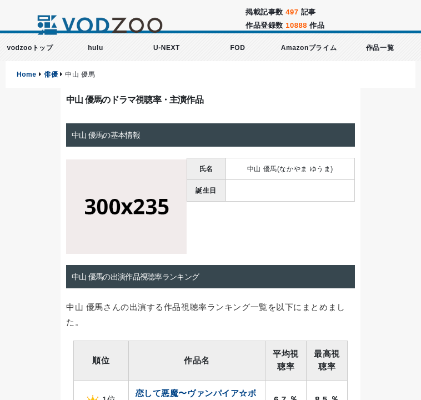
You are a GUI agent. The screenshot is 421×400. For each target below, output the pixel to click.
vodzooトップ (30, 48)
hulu (95, 48)
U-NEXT (166, 48)
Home (27, 74)
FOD (237, 48)
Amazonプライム (309, 48)
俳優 (51, 74)
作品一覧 (380, 48)
